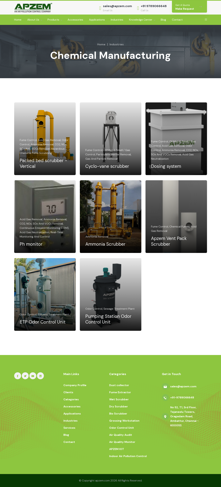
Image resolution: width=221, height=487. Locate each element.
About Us (33, 19)
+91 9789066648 (154, 6)
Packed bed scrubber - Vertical (45, 160)
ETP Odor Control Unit (41, 316)
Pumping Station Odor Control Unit (106, 316)
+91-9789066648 (182, 397)
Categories (71, 399)
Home (17, 19)
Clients (68, 392)
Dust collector (119, 385)
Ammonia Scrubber (108, 241)
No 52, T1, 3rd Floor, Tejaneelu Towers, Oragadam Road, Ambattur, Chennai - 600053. (184, 416)
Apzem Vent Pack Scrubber (172, 238)
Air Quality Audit (120, 435)
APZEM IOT (116, 449)
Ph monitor (34, 241)
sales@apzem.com (117, 6)
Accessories (75, 19)
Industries (117, 19)
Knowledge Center (140, 19)
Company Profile (74, 385)
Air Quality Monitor (122, 442)
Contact (177, 19)
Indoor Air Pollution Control (128, 456)
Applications (97, 19)
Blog (163, 19)
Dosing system (169, 163)
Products (53, 19)
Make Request (184, 9)
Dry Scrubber (118, 406)
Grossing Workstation (124, 420)
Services (69, 428)
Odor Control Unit (121, 428)
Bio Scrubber (118, 413)
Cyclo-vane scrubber (110, 163)
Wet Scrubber (119, 399)
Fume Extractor (120, 392)
